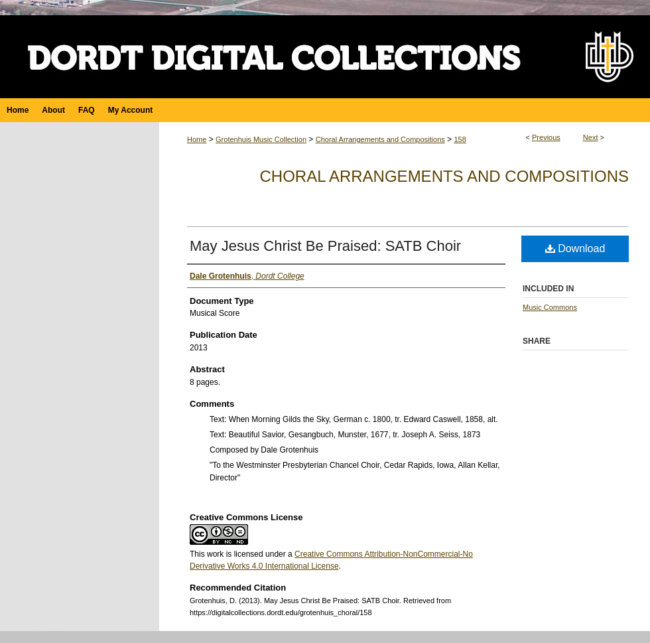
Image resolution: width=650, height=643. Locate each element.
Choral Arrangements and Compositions (380, 139)
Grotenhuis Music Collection (261, 139)
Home (196, 139)
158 (460, 139)
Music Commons (550, 307)
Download (575, 248)
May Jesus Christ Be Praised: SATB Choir (325, 246)
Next (590, 137)
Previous (546, 137)
